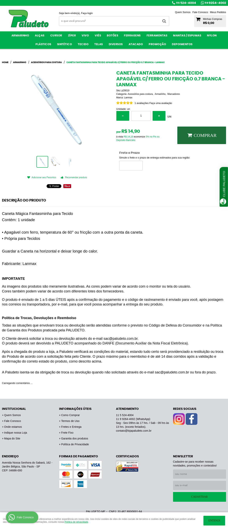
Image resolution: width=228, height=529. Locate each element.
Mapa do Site (12, 438)
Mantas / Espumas (187, 35)
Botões (112, 35)
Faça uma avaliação (160, 103)
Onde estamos (13, 426)
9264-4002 (215, 2)
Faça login (87, 13)
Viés (98, 35)
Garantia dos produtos (74, 438)
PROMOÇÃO (157, 44)
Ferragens (132, 35)
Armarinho (20, 35)
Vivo (85, 35)
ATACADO (136, 44)
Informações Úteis (75, 408)
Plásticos (43, 44)
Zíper (72, 35)
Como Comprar (70, 415)
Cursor (56, 35)
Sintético (64, 44)
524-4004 (186, 2)
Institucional (14, 408)
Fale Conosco (200, 12)
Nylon (212, 35)
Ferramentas (157, 35)
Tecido (83, 44)
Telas (98, 44)
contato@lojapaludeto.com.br (133, 430)
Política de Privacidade (75, 444)
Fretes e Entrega (71, 426)
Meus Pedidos (218, 12)
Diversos (116, 44)
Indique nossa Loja (15, 432)
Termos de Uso (70, 420)
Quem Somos (182, 12)
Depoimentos (182, 44)
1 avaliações (142, 103)
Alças (39, 35)
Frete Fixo (67, 432)
